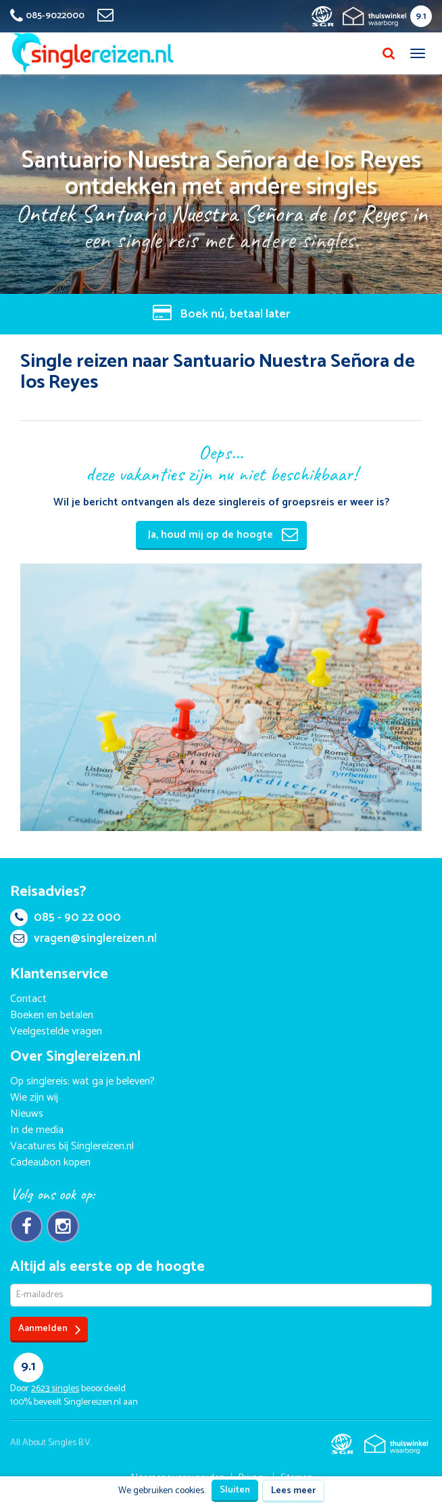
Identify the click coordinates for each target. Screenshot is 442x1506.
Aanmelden (49, 1329)
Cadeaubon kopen (50, 1162)
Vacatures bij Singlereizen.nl (72, 1146)
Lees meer (293, 1491)
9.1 (421, 16)
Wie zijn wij (34, 1097)
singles (55, 1389)
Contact (28, 999)
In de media (37, 1130)
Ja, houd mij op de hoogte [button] (223, 535)
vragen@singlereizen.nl (83, 938)
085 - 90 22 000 (65, 917)
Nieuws (26, 1114)
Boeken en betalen (51, 1015)
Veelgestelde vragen (56, 1031)
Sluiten (235, 1490)
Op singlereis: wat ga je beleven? (82, 1081)
